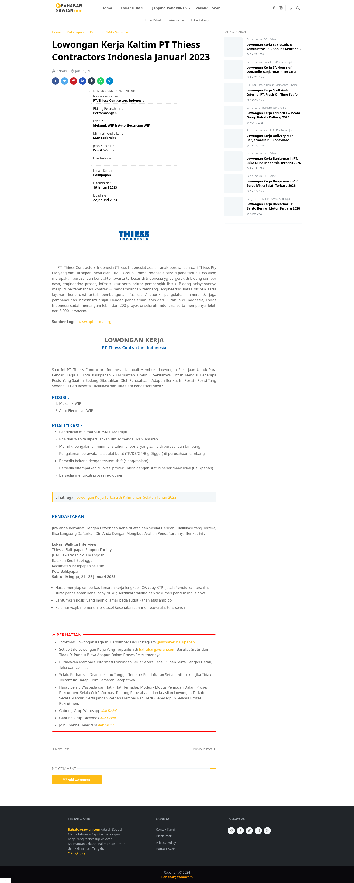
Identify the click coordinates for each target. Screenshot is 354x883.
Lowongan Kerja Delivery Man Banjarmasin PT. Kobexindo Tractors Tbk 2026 (270, 140)
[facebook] (273, 8)
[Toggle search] (298, 8)
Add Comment (76, 779)
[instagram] (280, 8)
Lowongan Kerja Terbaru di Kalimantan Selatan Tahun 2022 (126, 497)
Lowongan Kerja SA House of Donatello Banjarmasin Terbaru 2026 (271, 71)
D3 (266, 39)
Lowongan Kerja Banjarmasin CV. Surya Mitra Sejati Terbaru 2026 (272, 183)
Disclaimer (164, 836)
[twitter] (249, 830)
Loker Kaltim (176, 20)
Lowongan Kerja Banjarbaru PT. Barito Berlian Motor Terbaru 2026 (273, 206)
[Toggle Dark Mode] (290, 8)
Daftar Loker (165, 849)
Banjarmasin (255, 39)
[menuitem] (106, 8)
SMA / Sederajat (282, 62)
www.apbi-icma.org (95, 321)
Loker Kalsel (153, 20)
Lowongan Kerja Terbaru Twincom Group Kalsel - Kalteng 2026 (273, 115)
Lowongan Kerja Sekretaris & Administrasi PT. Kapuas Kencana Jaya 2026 (272, 48)
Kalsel (272, 39)
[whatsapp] (267, 830)
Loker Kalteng (200, 20)
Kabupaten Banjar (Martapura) (271, 85)
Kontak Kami (165, 829)
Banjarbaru (254, 108)
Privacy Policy (166, 842)
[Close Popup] (5, 880)
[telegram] (231, 830)
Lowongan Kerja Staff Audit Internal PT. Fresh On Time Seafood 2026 (274, 94)
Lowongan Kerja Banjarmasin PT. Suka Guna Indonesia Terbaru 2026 (274, 160)
